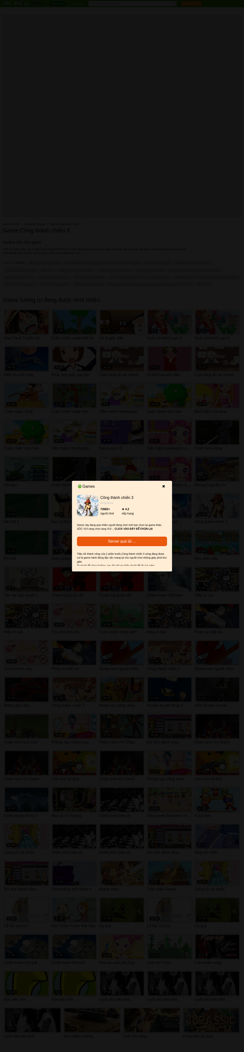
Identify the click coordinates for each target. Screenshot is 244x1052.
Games (86, 486)
